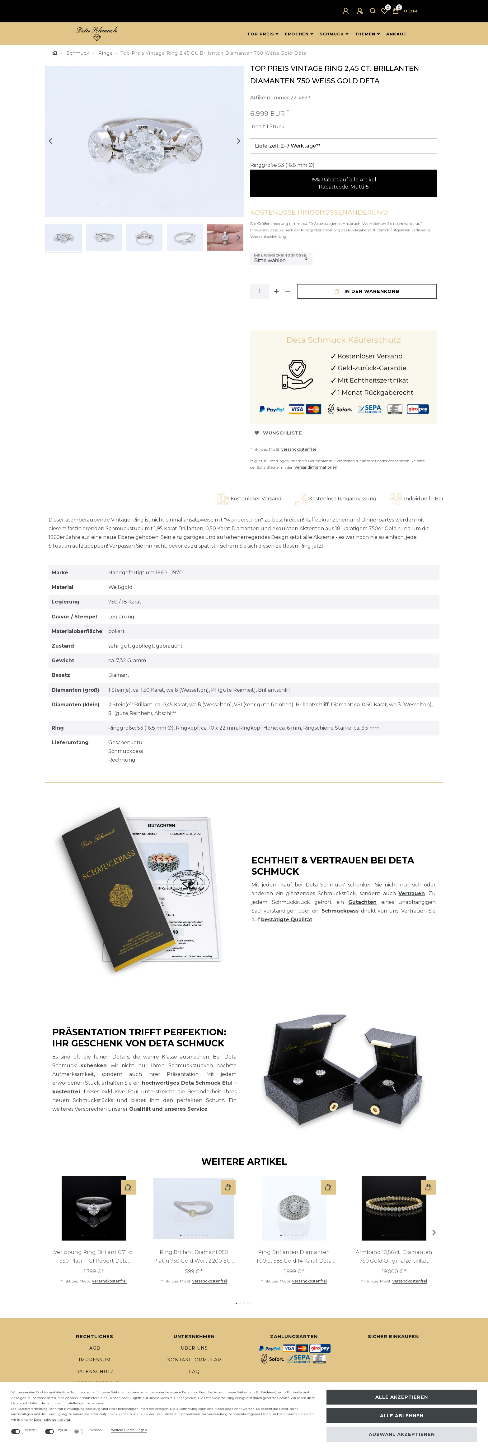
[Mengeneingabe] (259, 291)
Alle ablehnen (402, 1416)
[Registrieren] (360, 11)
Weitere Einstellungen (129, 1430)
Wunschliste (278, 433)
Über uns (194, 1348)
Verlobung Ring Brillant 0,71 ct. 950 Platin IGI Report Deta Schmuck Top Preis (94, 1257)
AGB (94, 1348)
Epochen (297, 33)
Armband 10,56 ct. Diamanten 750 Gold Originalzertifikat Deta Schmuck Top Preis (394, 1257)
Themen (365, 33)
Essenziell (30, 1430)
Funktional (94, 1430)
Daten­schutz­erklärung (52, 1420)
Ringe (105, 53)
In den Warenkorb (367, 291)
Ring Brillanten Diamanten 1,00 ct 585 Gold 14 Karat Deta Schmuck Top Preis (294, 1257)
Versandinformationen (315, 467)
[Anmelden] (346, 11)
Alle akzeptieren (401, 1397)
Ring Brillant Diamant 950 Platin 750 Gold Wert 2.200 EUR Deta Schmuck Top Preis (193, 1257)
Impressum (95, 1360)
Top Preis (260, 33)
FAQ (194, 1371)
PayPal (61, 1430)
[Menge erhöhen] (276, 291)
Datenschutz (94, 1371)
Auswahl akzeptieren (402, 1434)
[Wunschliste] (384, 11)
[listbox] (94, 1208)
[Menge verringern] (287, 291)
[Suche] (373, 11)
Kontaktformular (194, 1360)
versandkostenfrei (298, 449)
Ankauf (396, 33)
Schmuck (332, 33)
